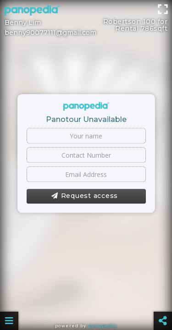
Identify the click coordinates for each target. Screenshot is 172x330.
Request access (84, 196)
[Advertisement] (86, 11)
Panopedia (102, 326)
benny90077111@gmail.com (50, 32)
